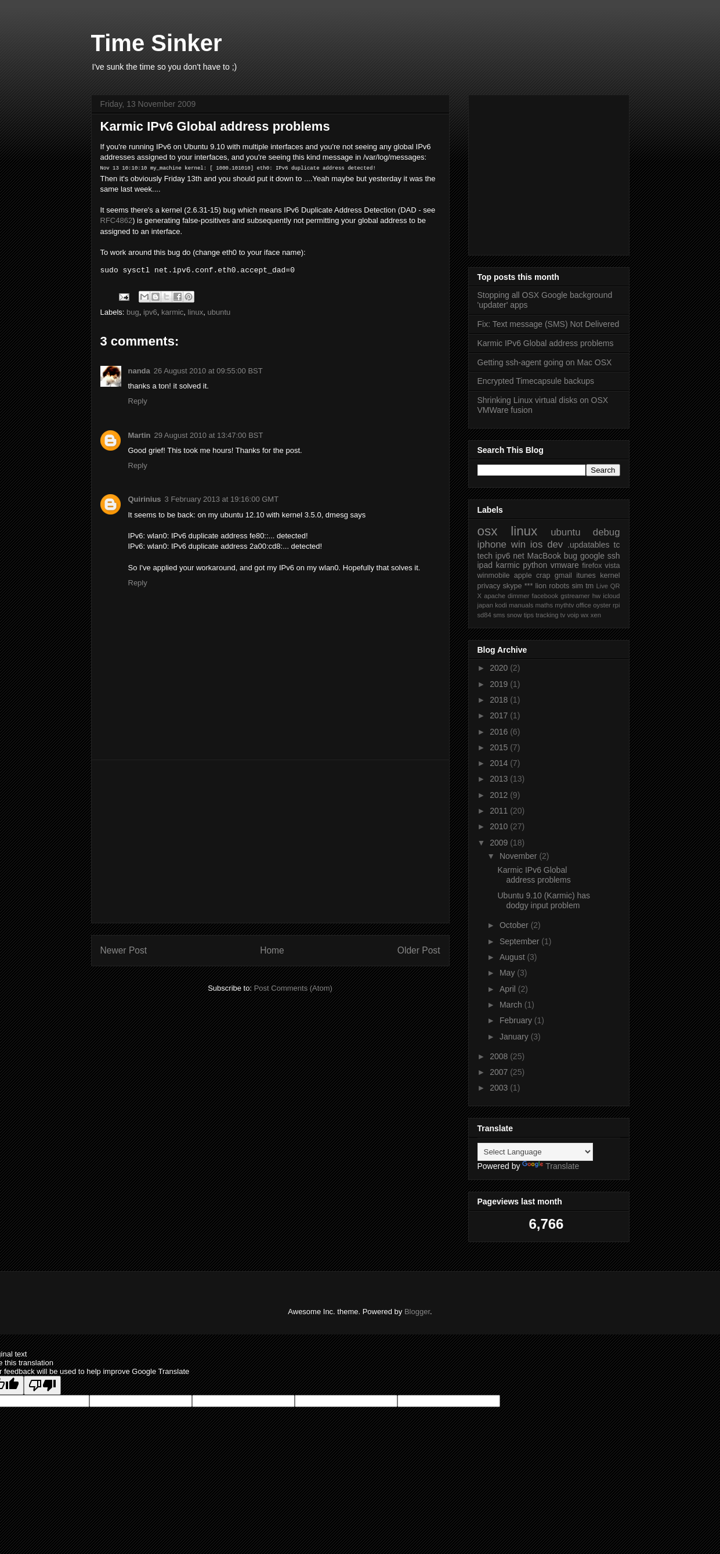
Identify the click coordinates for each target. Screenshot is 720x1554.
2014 (500, 763)
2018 (500, 699)
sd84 (484, 614)
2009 (500, 842)
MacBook (544, 555)
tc (617, 544)
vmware (565, 565)
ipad (485, 565)
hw (596, 595)
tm (589, 586)
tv (563, 614)
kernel (610, 575)
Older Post (418, 950)
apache (494, 595)
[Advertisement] (270, 841)
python (535, 565)
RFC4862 (116, 220)
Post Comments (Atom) (293, 988)
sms (499, 614)
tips (529, 614)
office (584, 605)
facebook (545, 595)
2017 (500, 715)
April (509, 989)
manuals (521, 605)
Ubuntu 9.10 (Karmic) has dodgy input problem (543, 900)
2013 (500, 778)
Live (602, 585)
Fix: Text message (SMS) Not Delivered (548, 324)
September (520, 941)
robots (559, 586)
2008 (500, 1056)
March (512, 1004)
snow (514, 614)
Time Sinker (156, 43)
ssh (613, 555)
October (515, 925)
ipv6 (150, 312)
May (508, 972)
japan (485, 605)
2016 (500, 731)
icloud (611, 595)
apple (523, 575)
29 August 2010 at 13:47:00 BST (208, 435)
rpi (616, 605)
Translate (550, 1166)
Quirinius (144, 499)
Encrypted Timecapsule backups (536, 381)
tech (485, 555)
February (517, 1020)
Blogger (417, 1311)
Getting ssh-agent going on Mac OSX (544, 362)
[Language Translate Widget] (535, 1152)
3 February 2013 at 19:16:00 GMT (222, 499)
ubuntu (219, 312)
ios (536, 544)
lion (541, 586)
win (518, 544)
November (519, 856)
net (518, 555)
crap (543, 575)
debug (606, 532)
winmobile (493, 575)
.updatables (588, 544)
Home (272, 950)
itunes (586, 575)
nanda (139, 370)
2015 (500, 747)
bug (132, 312)
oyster (601, 605)
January (515, 1036)
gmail (563, 575)
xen (596, 614)
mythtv (564, 605)
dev (555, 544)
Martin (139, 435)
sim (577, 586)
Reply (137, 401)
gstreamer (574, 595)
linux (196, 312)
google (592, 555)
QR (615, 585)
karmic (172, 312)
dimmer (518, 595)
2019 (500, 684)
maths (544, 605)
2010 (500, 826)
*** (528, 586)
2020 (500, 667)
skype (512, 586)
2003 (500, 1087)
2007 (500, 1072)
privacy (489, 586)
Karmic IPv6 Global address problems (545, 343)
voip (573, 614)
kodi (501, 605)
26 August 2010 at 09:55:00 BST (208, 370)
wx (585, 614)
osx (487, 531)
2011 (500, 810)
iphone (491, 544)
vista (612, 566)
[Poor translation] (42, 1385)
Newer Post (123, 950)
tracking (547, 614)
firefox (592, 566)
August (513, 957)
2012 (500, 795)
